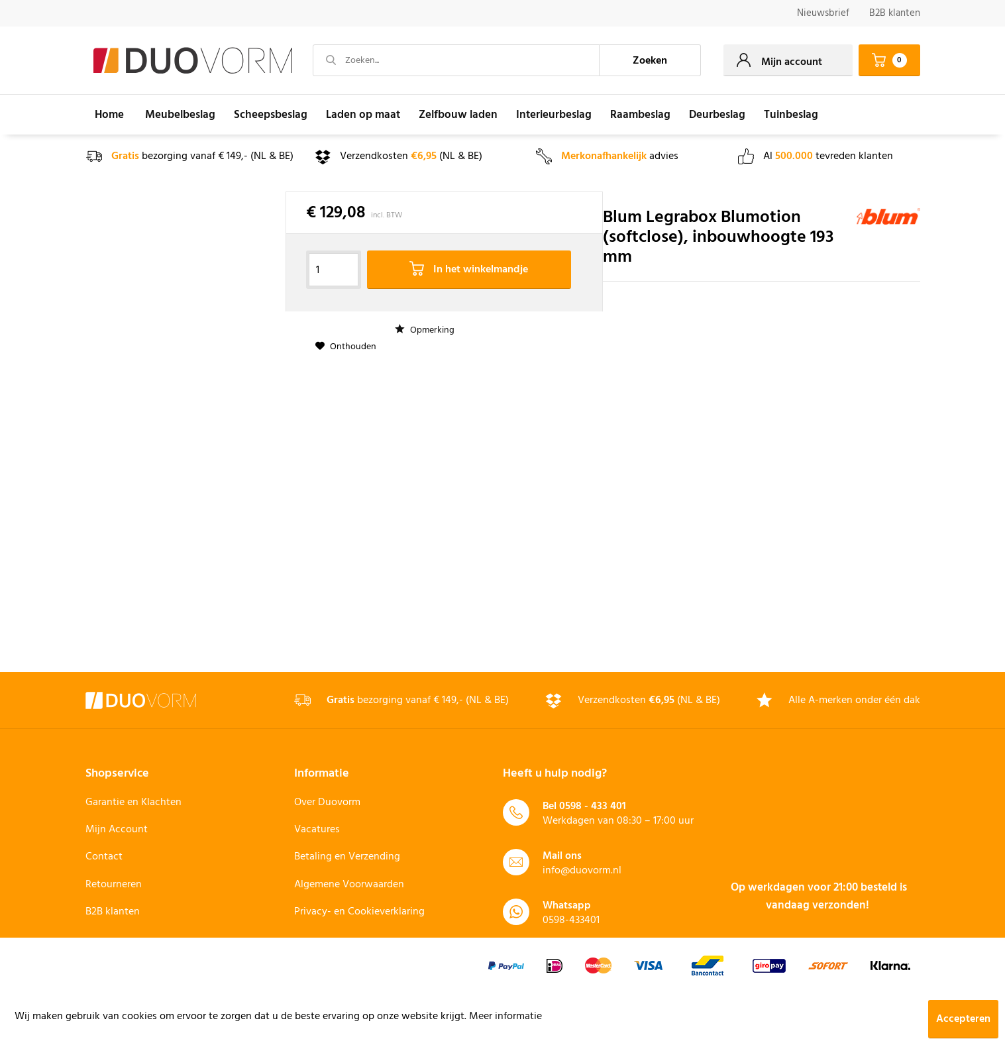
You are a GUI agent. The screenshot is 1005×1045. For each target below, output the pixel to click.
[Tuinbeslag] (791, 115)
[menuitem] (823, 13)
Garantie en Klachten (133, 802)
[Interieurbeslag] (554, 115)
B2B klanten (894, 13)
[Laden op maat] (363, 115)
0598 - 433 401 (592, 806)
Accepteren (963, 1019)
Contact (104, 856)
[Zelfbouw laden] (458, 115)
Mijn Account (116, 829)
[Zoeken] (650, 60)
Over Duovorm (327, 802)
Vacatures (317, 829)
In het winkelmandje (468, 269)
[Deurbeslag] (717, 115)
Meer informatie (505, 1016)
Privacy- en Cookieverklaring (359, 911)
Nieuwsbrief (823, 13)
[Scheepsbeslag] (271, 115)
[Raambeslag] (640, 115)
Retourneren (113, 884)
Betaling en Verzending (347, 856)
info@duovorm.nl (582, 870)
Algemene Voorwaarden (349, 884)
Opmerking (424, 330)
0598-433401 (571, 920)
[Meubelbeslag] (180, 115)
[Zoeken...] (456, 60)
